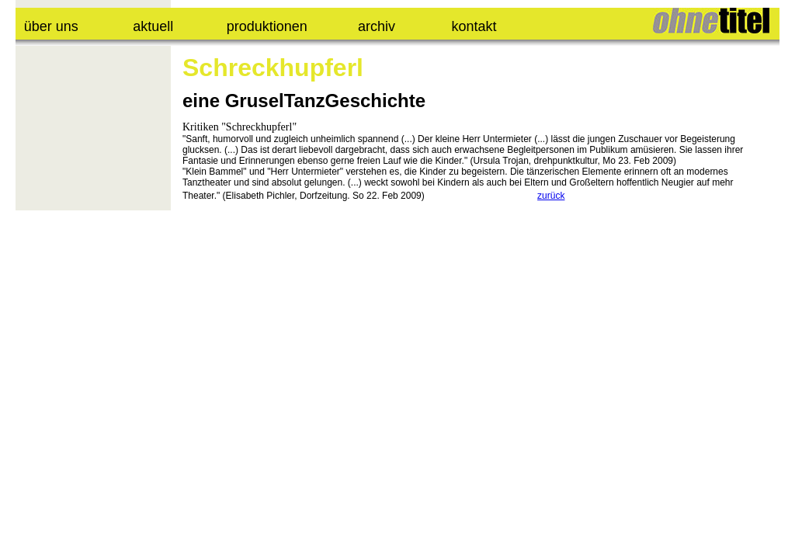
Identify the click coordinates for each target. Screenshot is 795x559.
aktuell (153, 26)
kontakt (474, 26)
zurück (550, 195)
